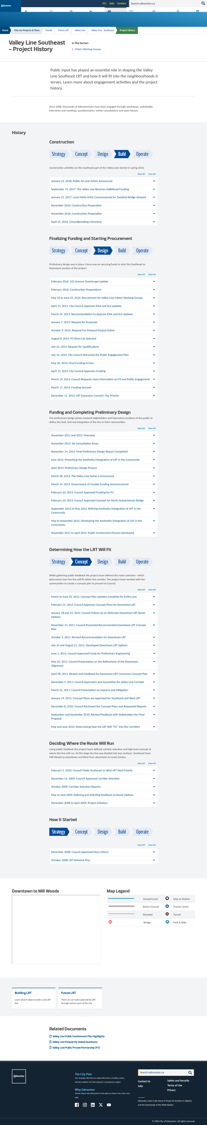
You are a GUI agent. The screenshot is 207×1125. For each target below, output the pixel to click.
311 (104, 3)
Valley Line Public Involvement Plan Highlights (78, 1036)
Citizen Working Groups (88, 49)
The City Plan (83, 1074)
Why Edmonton (85, 1089)
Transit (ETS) (199, 16)
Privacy (171, 1090)
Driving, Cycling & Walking (137, 16)
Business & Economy (74, 16)
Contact (121, 3)
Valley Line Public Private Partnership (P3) (76, 1047)
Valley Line (80, 30)
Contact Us (144, 1081)
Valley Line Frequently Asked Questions (74, 1042)
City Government (94, 16)
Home (5, 30)
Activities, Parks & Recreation (32, 16)
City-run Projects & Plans (116, 16)
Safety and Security (178, 1080)
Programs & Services (181, 16)
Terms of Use (174, 1085)
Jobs (111, 3)
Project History (127, 30)
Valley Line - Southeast (102, 30)
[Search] (165, 3)
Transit (49, 30)
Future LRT (63, 30)
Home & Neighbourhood (159, 16)
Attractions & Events (55, 16)
